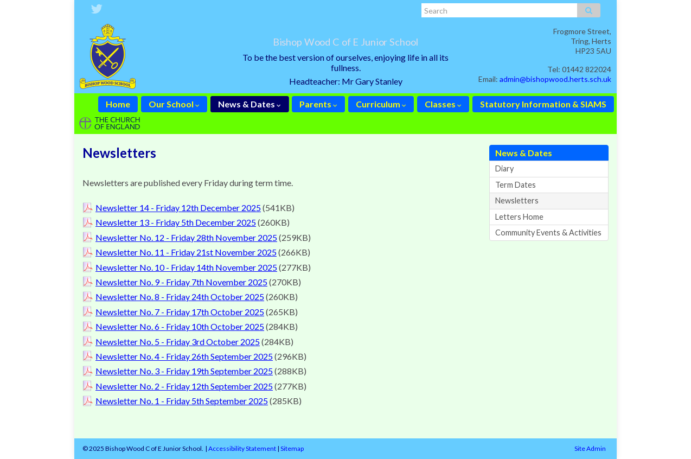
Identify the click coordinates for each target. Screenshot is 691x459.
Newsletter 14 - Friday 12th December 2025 (178, 207)
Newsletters (517, 200)
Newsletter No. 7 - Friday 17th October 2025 (179, 312)
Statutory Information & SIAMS (543, 104)
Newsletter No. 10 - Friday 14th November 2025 (186, 267)
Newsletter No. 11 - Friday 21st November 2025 (186, 252)
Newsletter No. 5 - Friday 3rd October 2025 (177, 341)
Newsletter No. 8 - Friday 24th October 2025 (179, 296)
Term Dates (515, 184)
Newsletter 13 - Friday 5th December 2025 (175, 222)
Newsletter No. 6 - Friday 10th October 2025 (179, 326)
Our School (174, 104)
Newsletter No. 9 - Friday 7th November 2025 (181, 282)
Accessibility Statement (242, 448)
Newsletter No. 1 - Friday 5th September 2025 (181, 401)
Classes (443, 104)
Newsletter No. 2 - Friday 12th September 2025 (184, 386)
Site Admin (590, 448)
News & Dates (249, 104)
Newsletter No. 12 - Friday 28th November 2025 (186, 237)
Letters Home (519, 216)
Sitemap (292, 448)
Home (118, 104)
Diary (504, 168)
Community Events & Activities (548, 232)
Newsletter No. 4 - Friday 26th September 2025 (184, 356)
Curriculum (381, 104)
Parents (318, 104)
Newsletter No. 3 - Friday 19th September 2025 (184, 371)
